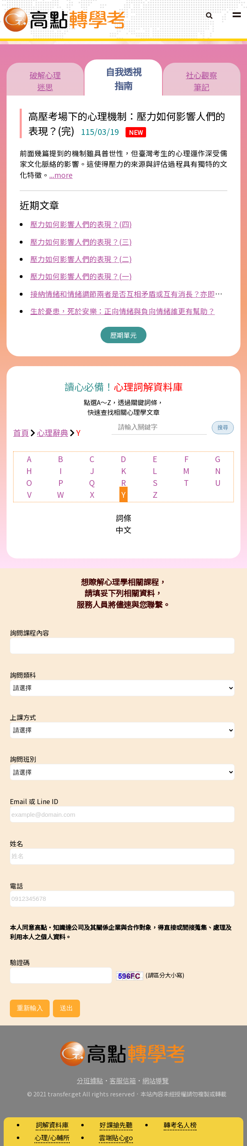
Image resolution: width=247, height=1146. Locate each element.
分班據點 (90, 1080)
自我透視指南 (123, 78)
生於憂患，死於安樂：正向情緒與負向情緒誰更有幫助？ (122, 311)
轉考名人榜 (180, 1125)
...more (61, 175)
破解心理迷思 (45, 81)
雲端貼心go (116, 1137)
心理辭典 (52, 432)
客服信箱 (123, 1080)
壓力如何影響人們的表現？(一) (81, 276)
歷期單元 (123, 335)
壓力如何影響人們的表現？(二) (81, 259)
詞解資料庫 (52, 1125)
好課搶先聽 (116, 1125)
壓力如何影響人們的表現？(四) (81, 224)
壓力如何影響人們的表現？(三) (81, 242)
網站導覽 (155, 1080)
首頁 (21, 432)
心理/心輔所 (52, 1137)
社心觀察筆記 (201, 81)
